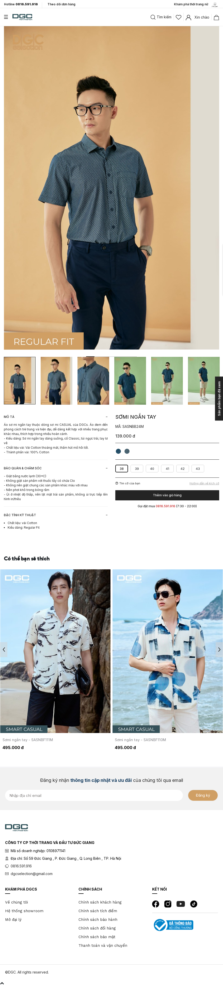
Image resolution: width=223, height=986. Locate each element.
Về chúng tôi (16, 902)
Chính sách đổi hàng (97, 928)
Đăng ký (203, 795)
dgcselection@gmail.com (32, 873)
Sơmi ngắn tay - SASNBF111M (28, 740)
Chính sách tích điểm (97, 911)
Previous (3, 649)
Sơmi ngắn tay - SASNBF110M (140, 740)
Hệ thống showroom (24, 911)
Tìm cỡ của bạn (127, 483)
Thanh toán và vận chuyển (102, 945)
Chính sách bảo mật (96, 937)
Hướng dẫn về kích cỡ (204, 483)
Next (219, 649)
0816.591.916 (21, 866)
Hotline (21, 4)
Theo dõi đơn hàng (61, 4)
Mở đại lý (13, 919)
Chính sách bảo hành (97, 919)
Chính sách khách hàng (100, 902)
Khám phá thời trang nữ (196, 4)
